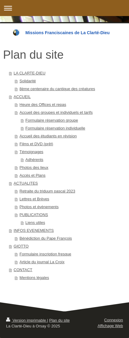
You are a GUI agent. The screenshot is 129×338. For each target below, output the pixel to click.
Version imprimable (26, 320)
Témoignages (32, 151)
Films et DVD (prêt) (36, 144)
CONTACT (23, 269)
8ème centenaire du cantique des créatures (57, 89)
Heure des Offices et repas (43, 104)
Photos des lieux (34, 167)
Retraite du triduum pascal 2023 (47, 191)
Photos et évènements (39, 207)
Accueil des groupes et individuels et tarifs (56, 112)
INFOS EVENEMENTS (34, 230)
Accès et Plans (33, 175)
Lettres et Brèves (34, 199)
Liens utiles (35, 222)
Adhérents (34, 159)
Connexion (113, 320)
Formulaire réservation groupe (51, 120)
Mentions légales (34, 277)
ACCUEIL (22, 96)
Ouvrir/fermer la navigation (64, 8)
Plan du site (59, 320)
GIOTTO (21, 246)
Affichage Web (110, 325)
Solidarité (28, 81)
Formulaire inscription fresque (45, 254)
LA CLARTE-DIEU (29, 73)
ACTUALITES (26, 183)
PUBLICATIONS (34, 214)
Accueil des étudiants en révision (48, 136)
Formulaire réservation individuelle (55, 128)
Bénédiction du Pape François (46, 238)
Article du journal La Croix (42, 262)
